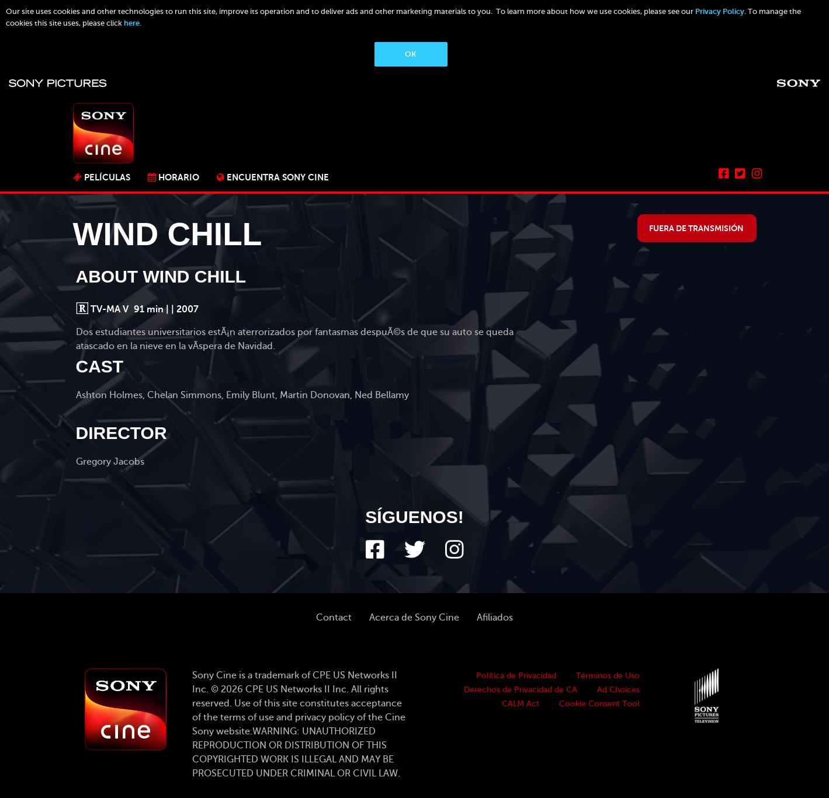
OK (410, 54)
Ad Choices (618, 689)
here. (132, 23)
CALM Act (520, 703)
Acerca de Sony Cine (414, 617)
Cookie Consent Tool (599, 703)
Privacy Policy (719, 11)
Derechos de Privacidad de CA (520, 689)
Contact (334, 617)
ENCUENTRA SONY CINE (278, 177)
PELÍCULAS (107, 177)
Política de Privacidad (516, 675)
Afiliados (495, 617)
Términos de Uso (608, 675)
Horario (178, 177)
